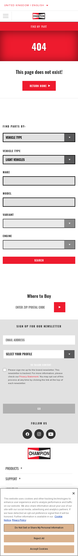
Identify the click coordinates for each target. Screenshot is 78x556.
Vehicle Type (12, 150)
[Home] (39, 16)
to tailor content (40, 364)
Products (14, 468)
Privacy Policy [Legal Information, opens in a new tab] (19, 520)
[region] (39, 522)
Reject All (39, 538)
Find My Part (39, 26)
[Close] (74, 493)
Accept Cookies (39, 549)
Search (39, 260)
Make (6, 172)
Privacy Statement (29, 376)
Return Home (38, 86)
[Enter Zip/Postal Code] (33, 307)
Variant (8, 214)
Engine (7, 235)
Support (14, 478)
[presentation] (33, 394)
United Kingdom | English (24, 5)
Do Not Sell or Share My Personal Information (39, 527)
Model (7, 193)
